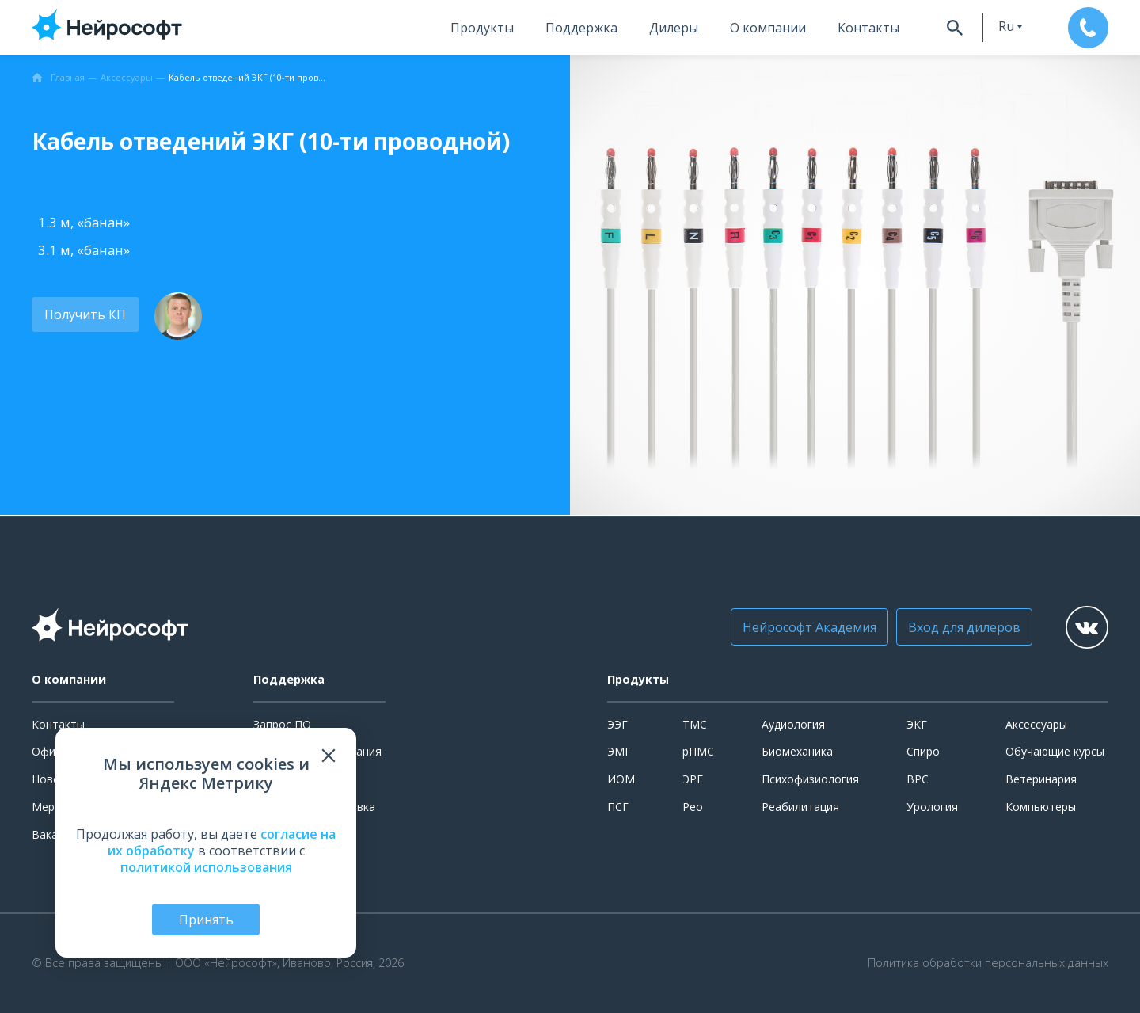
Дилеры (670, 27)
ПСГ (618, 806)
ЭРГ (692, 778)
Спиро (923, 751)
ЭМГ (619, 751)
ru (1004, 26)
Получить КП (85, 314)
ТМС (694, 724)
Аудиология (793, 724)
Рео (692, 806)
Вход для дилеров (962, 627)
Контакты (865, 27)
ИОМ (621, 778)
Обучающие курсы (1054, 751)
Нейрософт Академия (807, 627)
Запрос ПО (282, 724)
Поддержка (578, 27)
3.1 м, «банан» (84, 250)
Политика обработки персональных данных (988, 963)
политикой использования (206, 866)
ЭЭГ (617, 724)
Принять (206, 919)
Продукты (479, 27)
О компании (765, 27)
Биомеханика (797, 751)
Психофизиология (810, 778)
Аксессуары (1036, 724)
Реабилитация (800, 806)
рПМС (698, 751)
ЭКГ (916, 724)
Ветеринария (1041, 778)
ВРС (917, 778)
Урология (932, 806)
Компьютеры (1040, 806)
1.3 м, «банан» (84, 222)
